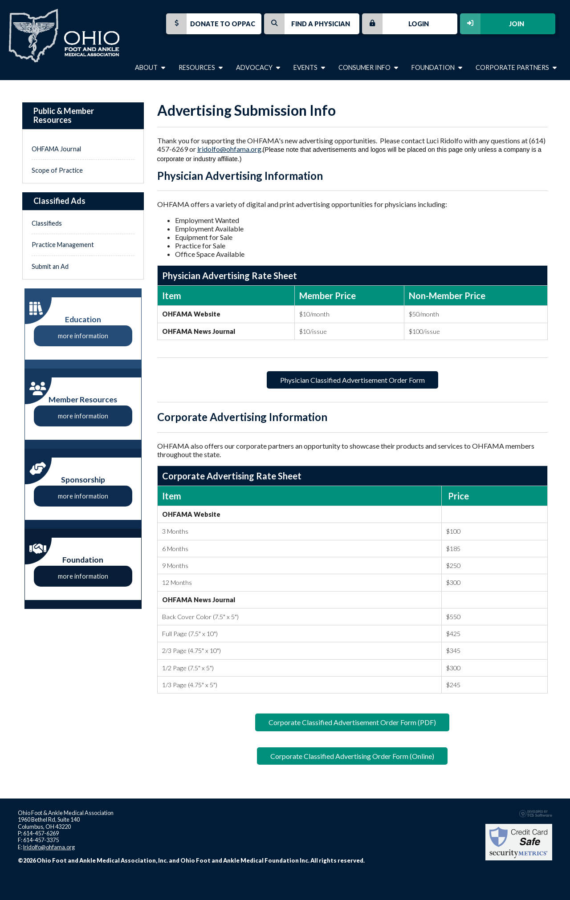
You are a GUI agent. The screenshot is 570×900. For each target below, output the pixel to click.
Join (492, 23)
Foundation (436, 67)
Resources (201, 67)
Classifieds (47, 223)
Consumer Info (368, 67)
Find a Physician (307, 23)
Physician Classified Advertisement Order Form (352, 380)
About (150, 67)
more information (83, 336)
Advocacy (258, 67)
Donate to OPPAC (210, 23)
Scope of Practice (57, 170)
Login (395, 23)
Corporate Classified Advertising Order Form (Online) (352, 756)
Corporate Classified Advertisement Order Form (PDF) (352, 722)
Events (309, 67)
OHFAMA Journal (56, 149)
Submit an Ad (50, 266)
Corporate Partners (516, 67)
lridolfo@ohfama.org (229, 149)
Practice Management (63, 244)
